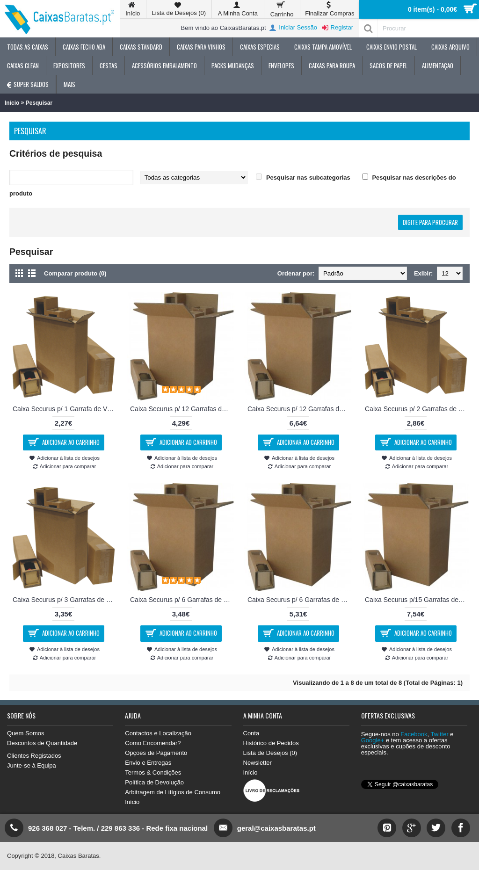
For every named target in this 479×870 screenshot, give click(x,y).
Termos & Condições (153, 772)
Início (12, 103)
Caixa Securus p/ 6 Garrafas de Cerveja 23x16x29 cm (182, 599)
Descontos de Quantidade (42, 743)
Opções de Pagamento (156, 752)
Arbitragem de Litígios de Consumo (172, 792)
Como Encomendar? (153, 743)
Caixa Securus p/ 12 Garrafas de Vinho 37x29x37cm (299, 409)
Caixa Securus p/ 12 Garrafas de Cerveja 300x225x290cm (182, 409)
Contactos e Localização (158, 733)
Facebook (413, 734)
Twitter (439, 734)
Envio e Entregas (148, 762)
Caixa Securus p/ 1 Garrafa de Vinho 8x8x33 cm (65, 409)
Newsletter (257, 762)
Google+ (373, 740)
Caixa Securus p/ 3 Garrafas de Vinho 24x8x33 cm (65, 599)
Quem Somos (25, 733)
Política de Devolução (154, 782)
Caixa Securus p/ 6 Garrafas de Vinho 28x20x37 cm (299, 599)
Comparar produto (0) (75, 273)
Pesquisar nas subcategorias (308, 177)
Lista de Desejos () (270, 752)
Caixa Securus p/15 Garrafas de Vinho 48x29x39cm (417, 599)
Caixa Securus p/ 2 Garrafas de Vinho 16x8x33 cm (417, 409)
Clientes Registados (34, 755)
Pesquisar (39, 103)
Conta (251, 733)
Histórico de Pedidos (271, 743)
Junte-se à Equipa (31, 765)
